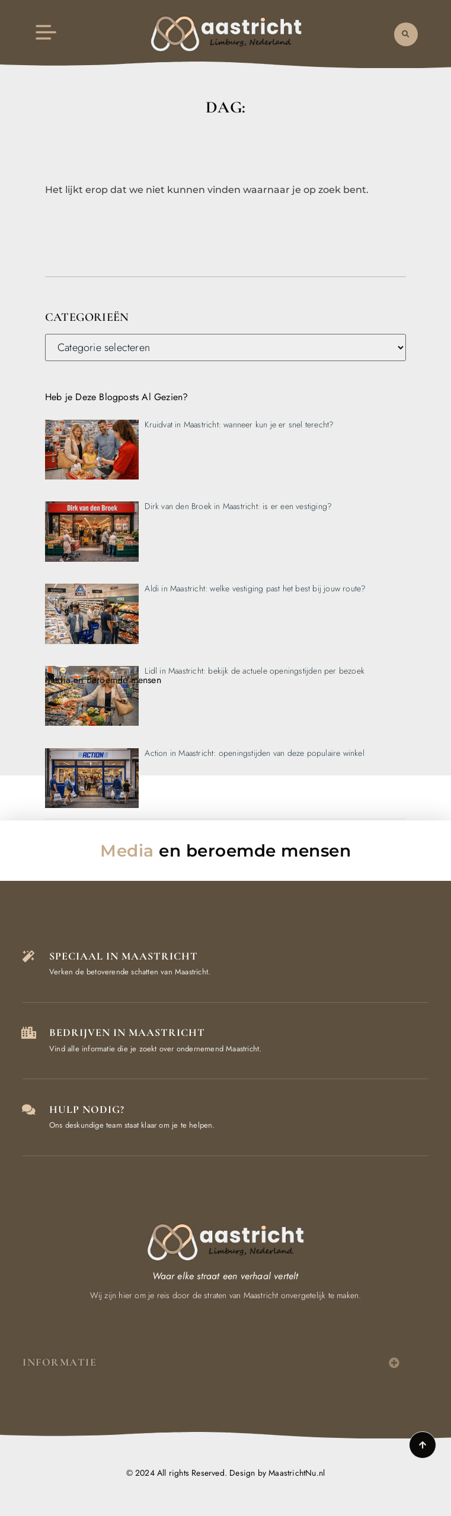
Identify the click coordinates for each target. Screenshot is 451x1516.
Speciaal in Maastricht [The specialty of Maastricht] (123, 956)
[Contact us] (28, 1110)
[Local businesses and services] (28, 1033)
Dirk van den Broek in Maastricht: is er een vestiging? (238, 506)
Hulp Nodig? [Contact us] (86, 1109)
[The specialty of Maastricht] (28, 957)
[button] (406, 34)
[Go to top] (422, 1445)
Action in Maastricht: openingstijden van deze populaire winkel (254, 753)
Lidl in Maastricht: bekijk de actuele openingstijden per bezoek (254, 671)
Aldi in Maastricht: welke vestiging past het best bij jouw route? (255, 588)
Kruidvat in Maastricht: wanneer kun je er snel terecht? (239, 424)
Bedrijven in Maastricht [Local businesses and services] (127, 1032)
